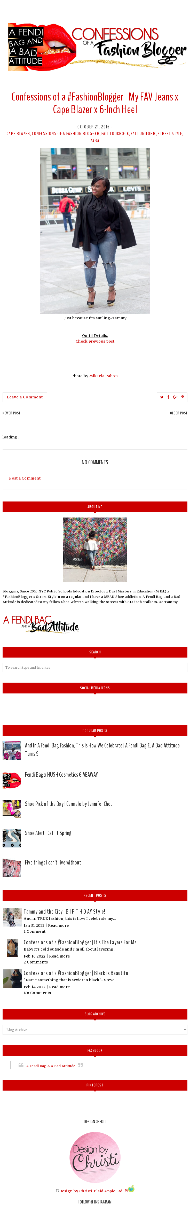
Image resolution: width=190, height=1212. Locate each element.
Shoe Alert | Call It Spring (48, 833)
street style (170, 133)
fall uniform (143, 133)
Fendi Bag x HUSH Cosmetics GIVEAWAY (61, 774)
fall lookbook (115, 133)
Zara (95, 141)
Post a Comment (25, 478)
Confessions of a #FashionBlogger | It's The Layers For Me (80, 942)
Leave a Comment (25, 397)
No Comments (37, 993)
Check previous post (95, 341)
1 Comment (35, 931)
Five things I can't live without (53, 862)
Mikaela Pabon (104, 376)
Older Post (178, 413)
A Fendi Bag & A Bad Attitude (50, 1066)
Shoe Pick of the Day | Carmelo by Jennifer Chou (69, 804)
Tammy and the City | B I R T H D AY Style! (64, 911)
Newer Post (11, 413)
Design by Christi (75, 1190)
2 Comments (36, 962)
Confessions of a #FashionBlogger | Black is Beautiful (77, 973)
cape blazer (18, 133)
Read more (58, 925)
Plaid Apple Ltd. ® (111, 1190)
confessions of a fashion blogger (66, 133)
